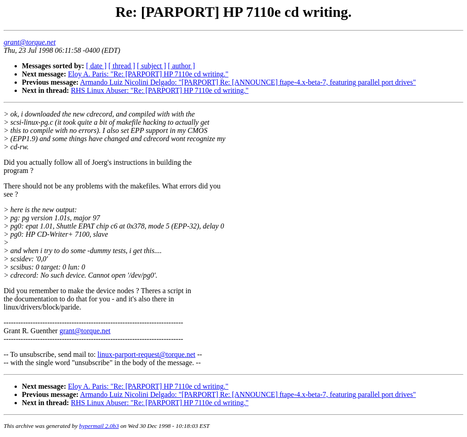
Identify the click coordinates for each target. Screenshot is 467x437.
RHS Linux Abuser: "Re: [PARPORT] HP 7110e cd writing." (160, 90)
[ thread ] (121, 66)
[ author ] (181, 66)
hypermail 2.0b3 (99, 425)
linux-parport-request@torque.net (146, 354)
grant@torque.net (85, 331)
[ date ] (96, 66)
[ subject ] (151, 66)
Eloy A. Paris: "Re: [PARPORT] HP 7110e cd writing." (148, 74)
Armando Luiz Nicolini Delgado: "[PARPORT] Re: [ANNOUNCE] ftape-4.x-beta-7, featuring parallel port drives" (248, 82)
